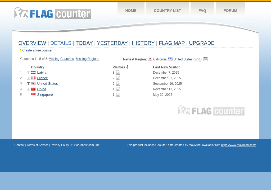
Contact (20, 144)
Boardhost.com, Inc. (87, 144)
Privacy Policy (60, 144)
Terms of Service (37, 144)
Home (131, 10)
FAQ (202, 10)
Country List (167, 10)
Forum (230, 10)
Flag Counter (52, 13)
